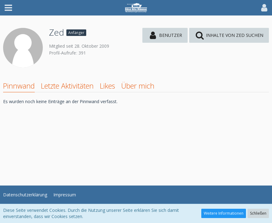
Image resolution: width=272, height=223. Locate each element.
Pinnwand (19, 86)
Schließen (258, 213)
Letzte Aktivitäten (67, 86)
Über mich (137, 86)
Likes (107, 86)
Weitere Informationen (223, 213)
